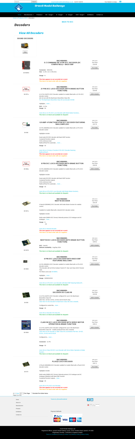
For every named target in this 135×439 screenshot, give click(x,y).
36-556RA (54, 271)
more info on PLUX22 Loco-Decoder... (50, 385)
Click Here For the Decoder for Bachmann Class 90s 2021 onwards (58, 301)
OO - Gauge (49, 14)
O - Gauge (69, 14)
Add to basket (95, 94)
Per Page (27, 393)
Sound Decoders (25, 38)
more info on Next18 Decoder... (48, 228)
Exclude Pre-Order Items (40, 393)
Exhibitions (90, 14)
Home (19, 14)
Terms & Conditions (51, 434)
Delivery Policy (75, 434)
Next (18, 393)
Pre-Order (95, 68)
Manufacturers (29, 14)
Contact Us (99, 14)
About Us (18, 402)
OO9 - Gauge (80, 14)
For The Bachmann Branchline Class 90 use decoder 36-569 (56, 100)
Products (39, 14)
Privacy (61, 434)
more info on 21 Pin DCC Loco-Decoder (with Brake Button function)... (59, 113)
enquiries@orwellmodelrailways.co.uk (62, 2)
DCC (26, 18)
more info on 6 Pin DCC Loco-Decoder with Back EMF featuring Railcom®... (61, 283)
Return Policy (85, 434)
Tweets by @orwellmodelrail (59, 399)
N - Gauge (59, 14)
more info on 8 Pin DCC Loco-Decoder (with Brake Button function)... (59, 191)
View (25, 52)
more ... (48, 103)
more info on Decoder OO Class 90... (50, 313)
